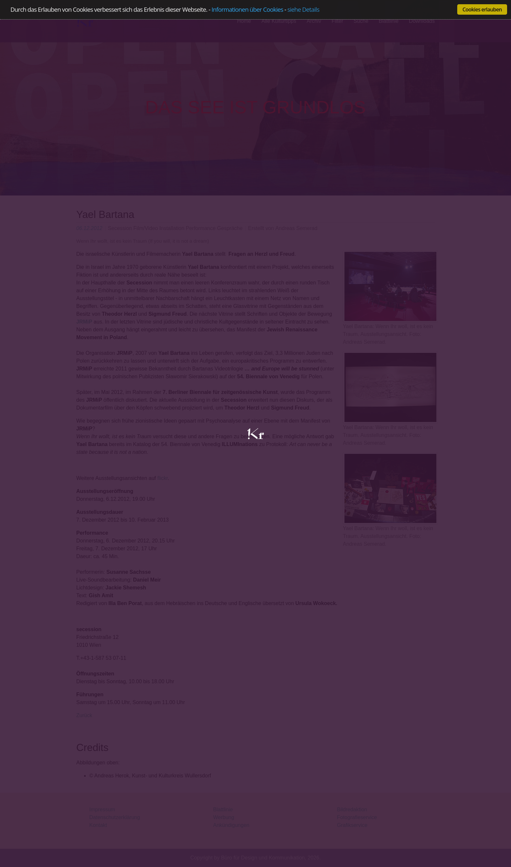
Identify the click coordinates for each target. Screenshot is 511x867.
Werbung (223, 817)
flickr (162, 478)
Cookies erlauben (482, 9)
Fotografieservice (357, 817)
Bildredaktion (352, 809)
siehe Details (303, 10)
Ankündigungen (231, 825)
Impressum (102, 809)
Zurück (84, 715)
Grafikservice (352, 825)
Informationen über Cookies (247, 9)
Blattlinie (223, 809)
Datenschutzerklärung (114, 817)
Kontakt (98, 825)
